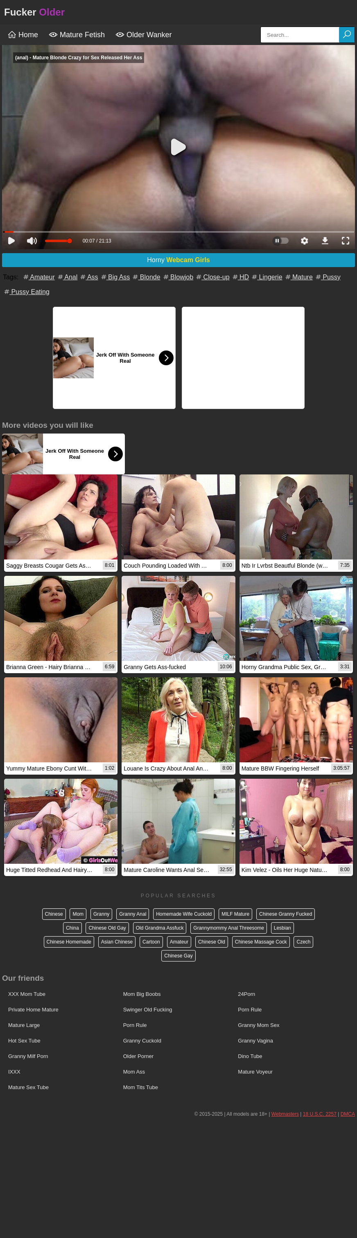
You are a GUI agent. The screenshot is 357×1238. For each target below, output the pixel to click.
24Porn (246, 994)
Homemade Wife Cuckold (184, 914)
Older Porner (138, 1056)
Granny (101, 914)
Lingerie (266, 277)
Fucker (34, 12)
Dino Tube (250, 1056)
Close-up (212, 277)
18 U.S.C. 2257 (320, 1114)
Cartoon (151, 942)
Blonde (145, 277)
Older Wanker (143, 34)
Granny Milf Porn (28, 1056)
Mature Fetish (77, 34)
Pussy (327, 277)
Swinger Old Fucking (147, 1010)
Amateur (38, 277)
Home (22, 34)
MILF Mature (235, 914)
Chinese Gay (178, 956)
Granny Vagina (255, 1041)
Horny (178, 259)
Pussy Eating (26, 291)
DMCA (348, 1114)
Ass (88, 277)
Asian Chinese (117, 942)
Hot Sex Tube (24, 1041)
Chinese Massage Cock (261, 942)
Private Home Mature (33, 1010)
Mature (298, 277)
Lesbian (282, 928)
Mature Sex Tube (28, 1087)
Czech (303, 942)
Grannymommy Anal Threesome (228, 928)
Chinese (54, 914)
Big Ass (115, 277)
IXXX (14, 1072)
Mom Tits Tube (140, 1087)
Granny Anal (132, 914)
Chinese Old (211, 942)
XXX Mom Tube (26, 994)
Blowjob (177, 277)
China (72, 928)
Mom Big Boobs (142, 994)
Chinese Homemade (69, 942)
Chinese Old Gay (107, 928)
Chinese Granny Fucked (285, 914)
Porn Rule (250, 1010)
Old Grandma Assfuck (160, 928)
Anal (67, 277)
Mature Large (24, 1025)
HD (240, 277)
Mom (78, 914)
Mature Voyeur (255, 1072)
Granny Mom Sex (258, 1025)
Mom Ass (134, 1072)
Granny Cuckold (142, 1041)
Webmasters (285, 1114)
